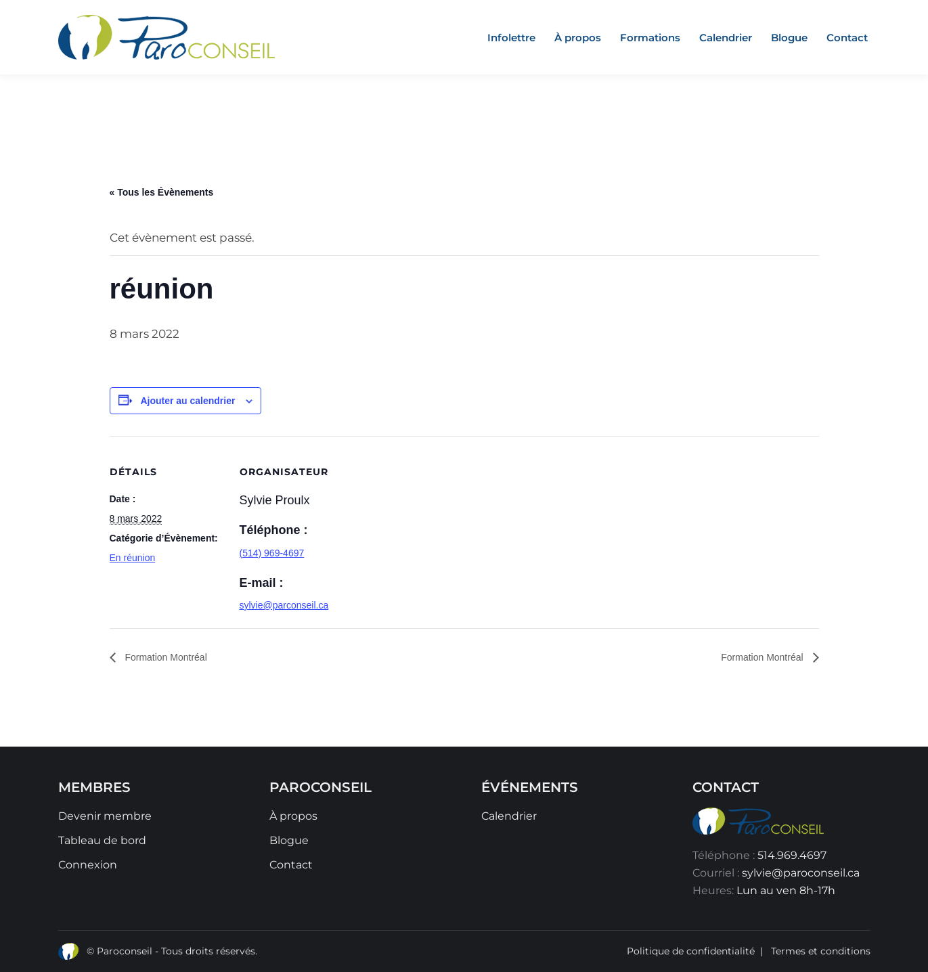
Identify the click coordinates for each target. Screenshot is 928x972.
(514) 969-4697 (272, 553)
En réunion (133, 557)
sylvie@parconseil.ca (284, 605)
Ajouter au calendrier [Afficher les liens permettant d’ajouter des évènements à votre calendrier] (187, 400)
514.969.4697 (791, 855)
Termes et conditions (820, 951)
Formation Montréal (165, 657)
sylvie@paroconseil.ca (801, 872)
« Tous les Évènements (162, 192)
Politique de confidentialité (691, 951)
